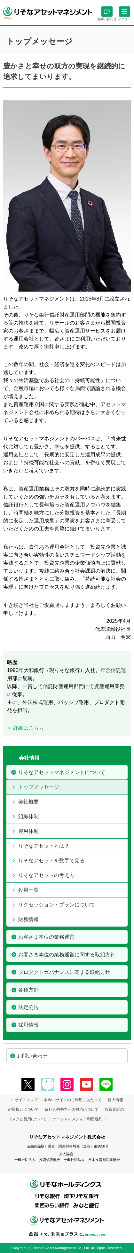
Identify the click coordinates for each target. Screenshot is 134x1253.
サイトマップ (26, 1100)
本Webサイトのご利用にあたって (72, 1100)
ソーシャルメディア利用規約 (77, 1119)
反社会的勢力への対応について (72, 1109)
